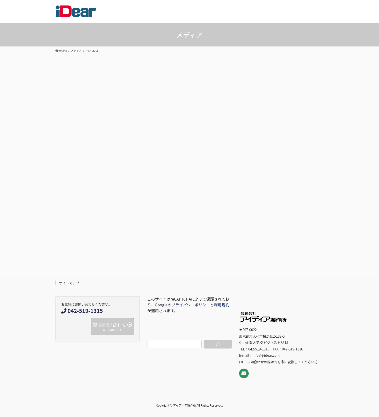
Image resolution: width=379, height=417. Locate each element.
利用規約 (221, 305)
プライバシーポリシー (190, 305)
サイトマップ (69, 283)
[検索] (218, 344)
